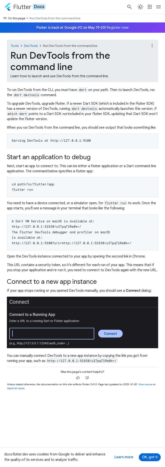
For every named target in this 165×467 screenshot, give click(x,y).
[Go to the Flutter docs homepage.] (25, 7)
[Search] (129, 7)
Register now (118, 27)
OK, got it (150, 457)
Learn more (123, 457)
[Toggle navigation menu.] (158, 7)
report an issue (15, 388)
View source (145, 384)
